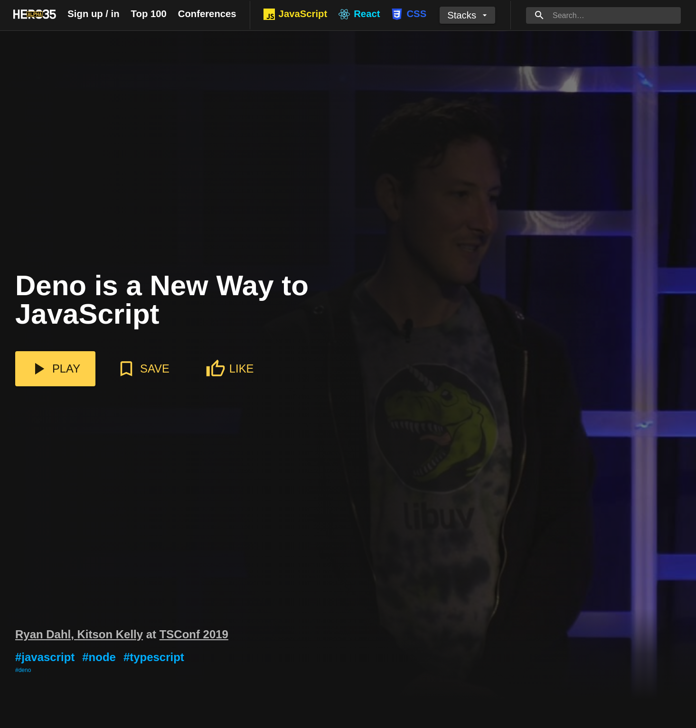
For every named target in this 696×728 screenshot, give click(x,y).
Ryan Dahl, (46, 634)
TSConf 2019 (194, 634)
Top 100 (149, 14)
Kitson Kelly (110, 634)
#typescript (153, 657)
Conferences (207, 14)
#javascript (45, 657)
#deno (23, 670)
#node (99, 657)
